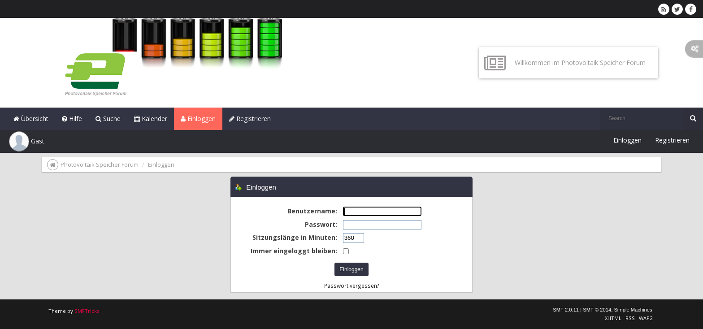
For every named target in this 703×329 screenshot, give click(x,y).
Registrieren (250, 118)
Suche (108, 118)
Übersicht (30, 118)
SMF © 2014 (597, 309)
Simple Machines (633, 309)
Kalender (150, 118)
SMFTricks (86, 310)
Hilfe (72, 118)
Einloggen (198, 118)
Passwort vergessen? (351, 285)
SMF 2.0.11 (566, 309)
